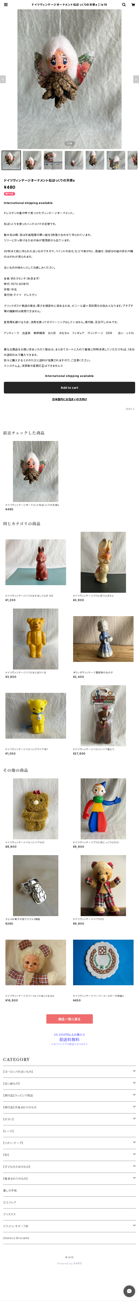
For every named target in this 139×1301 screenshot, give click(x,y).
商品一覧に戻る (69, 1019)
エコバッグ (9, 1202)
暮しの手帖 (10, 1190)
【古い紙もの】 (11, 1083)
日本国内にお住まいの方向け (69, 399)
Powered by (69, 1263)
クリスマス (9, 1214)
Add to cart (69, 388)
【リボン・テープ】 (13, 1143)
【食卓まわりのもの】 (15, 1178)
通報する (130, 408)
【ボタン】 (8, 1119)
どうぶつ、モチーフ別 (15, 1226)
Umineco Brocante (16, 1238)
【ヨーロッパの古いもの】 (18, 1071)
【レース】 (8, 1131)
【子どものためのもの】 (17, 1166)
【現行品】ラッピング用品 (18, 1095)
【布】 (6, 1154)
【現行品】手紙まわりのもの (19, 1107)
